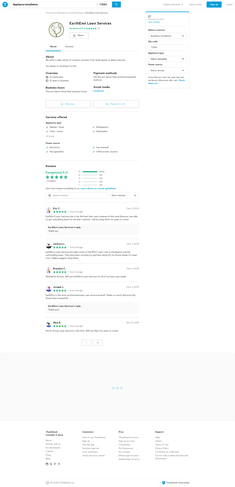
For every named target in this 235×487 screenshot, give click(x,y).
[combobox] (52, 4)
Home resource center (93, 455)
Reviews (69, 46)
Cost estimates (90, 452)
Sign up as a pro (127, 441)
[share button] (79, 35)
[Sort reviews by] (124, 195)
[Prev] (87, 343)
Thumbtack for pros (129, 437)
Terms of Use (162, 444)
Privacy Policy (162, 448)
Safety (158, 441)
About (53, 46)
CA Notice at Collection (167, 452)
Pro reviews (124, 452)
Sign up (86, 441)
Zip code (152, 41)
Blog (48, 458)
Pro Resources (126, 448)
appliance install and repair (70, 13)
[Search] (116, 5)
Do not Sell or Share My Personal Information (171, 457)
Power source (155, 64)
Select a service (156, 30)
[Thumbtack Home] (5, 4)
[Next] (98, 343)
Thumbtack (51, 13)
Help (157, 437)
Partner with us (53, 444)
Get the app (88, 444)
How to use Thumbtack (94, 437)
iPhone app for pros (129, 455)
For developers (53, 447)
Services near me (90, 448)
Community (124, 444)
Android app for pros (129, 459)
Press (48, 455)
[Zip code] (103, 4)
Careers (49, 451)
